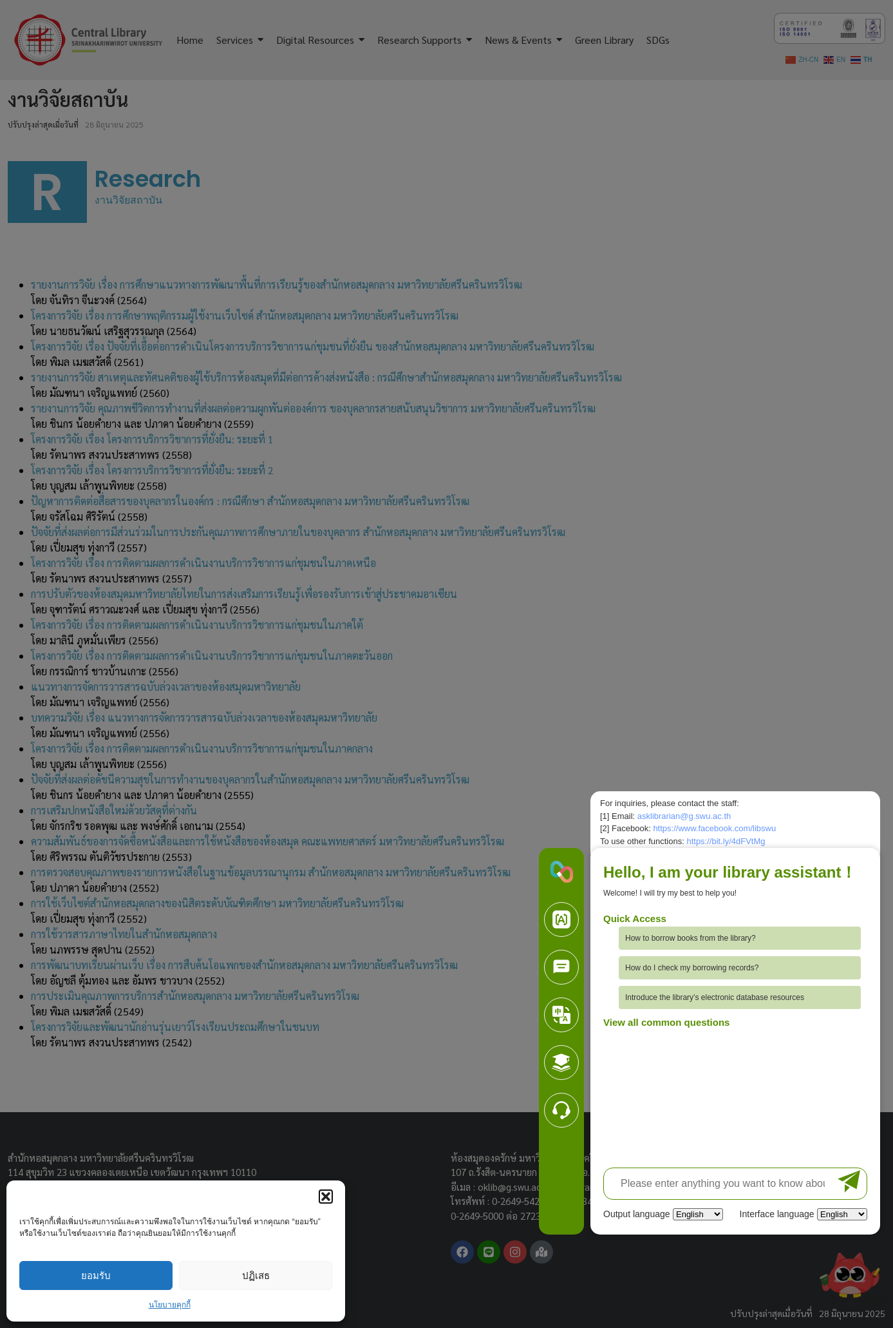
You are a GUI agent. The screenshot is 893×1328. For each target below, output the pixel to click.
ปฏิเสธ (256, 1275)
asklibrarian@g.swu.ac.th (684, 816)
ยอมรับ (96, 1275)
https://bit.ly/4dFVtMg (725, 841)
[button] (325, 1196)
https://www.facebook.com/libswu (714, 828)
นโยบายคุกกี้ (170, 1304)
